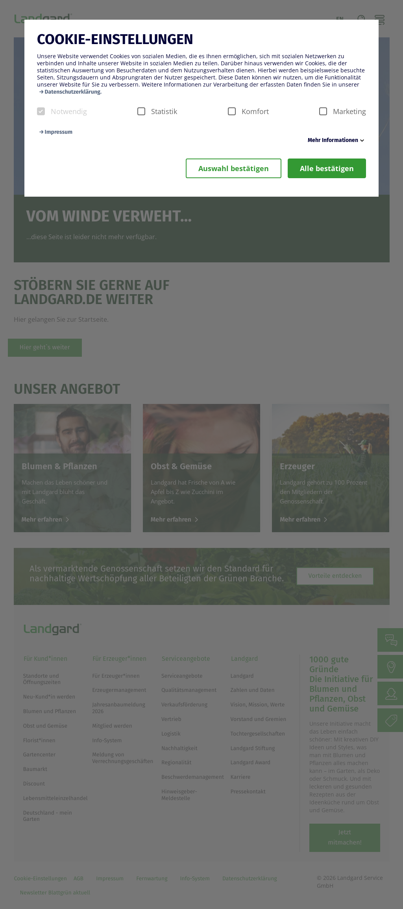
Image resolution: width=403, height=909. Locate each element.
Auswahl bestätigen (233, 168)
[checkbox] (41, 111)
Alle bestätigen (327, 168)
